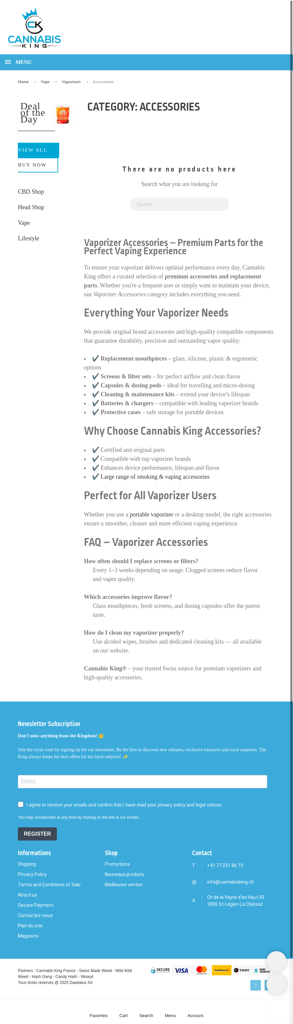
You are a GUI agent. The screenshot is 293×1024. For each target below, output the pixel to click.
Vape (24, 222)
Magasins (28, 936)
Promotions (117, 864)
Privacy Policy (32, 874)
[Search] (253, 29)
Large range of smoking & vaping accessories (155, 476)
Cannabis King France (56, 970)
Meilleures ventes (124, 884)
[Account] (195, 1011)
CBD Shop (31, 191)
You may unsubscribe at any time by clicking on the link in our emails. (79, 817)
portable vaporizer (151, 514)
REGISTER (37, 834)
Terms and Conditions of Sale (49, 884)
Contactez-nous (35, 915)
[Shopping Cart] (276, 961)
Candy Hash (66, 976)
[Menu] (170, 1011)
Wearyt (87, 976)
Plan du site (30, 925)
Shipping (27, 864)
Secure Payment (36, 905)
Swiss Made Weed (95, 970)
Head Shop (31, 207)
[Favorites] (98, 1011)
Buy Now (32, 165)
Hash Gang (42, 976)
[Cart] (123, 1011)
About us (27, 895)
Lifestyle (28, 238)
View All (33, 150)
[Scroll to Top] (276, 984)
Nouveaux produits (125, 874)
